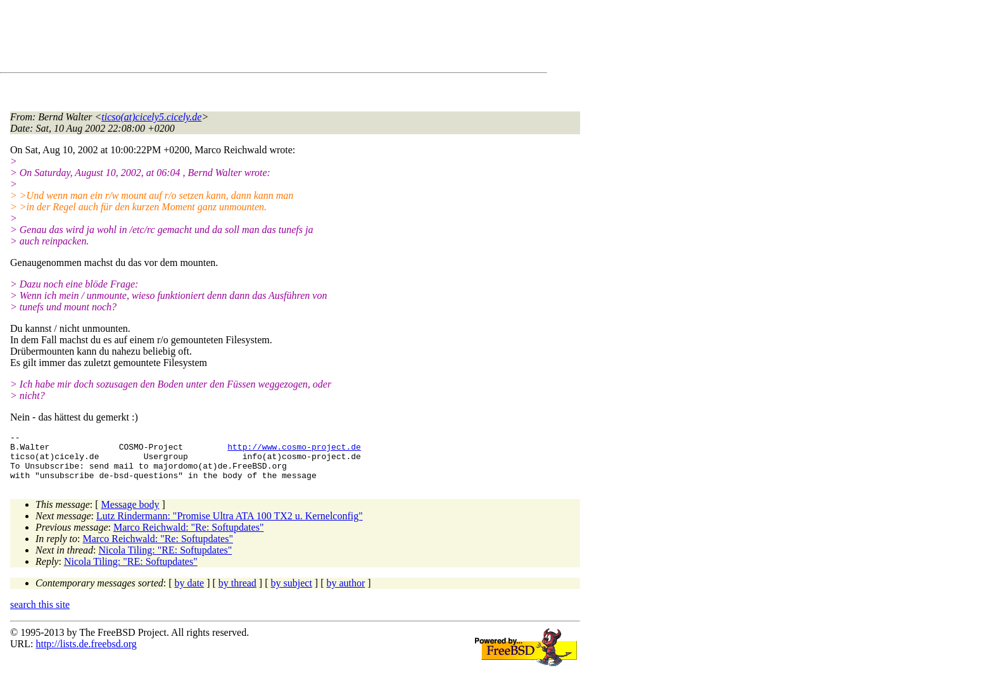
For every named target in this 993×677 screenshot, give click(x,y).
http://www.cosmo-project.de (294, 450)
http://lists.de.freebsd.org (85, 653)
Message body (130, 514)
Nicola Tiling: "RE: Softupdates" (165, 559)
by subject (291, 592)
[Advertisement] (240, 38)
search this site (40, 614)
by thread (237, 592)
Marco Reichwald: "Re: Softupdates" (188, 536)
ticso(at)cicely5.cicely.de (151, 116)
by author (345, 592)
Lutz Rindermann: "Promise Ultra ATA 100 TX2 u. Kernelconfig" (229, 525)
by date (190, 592)
